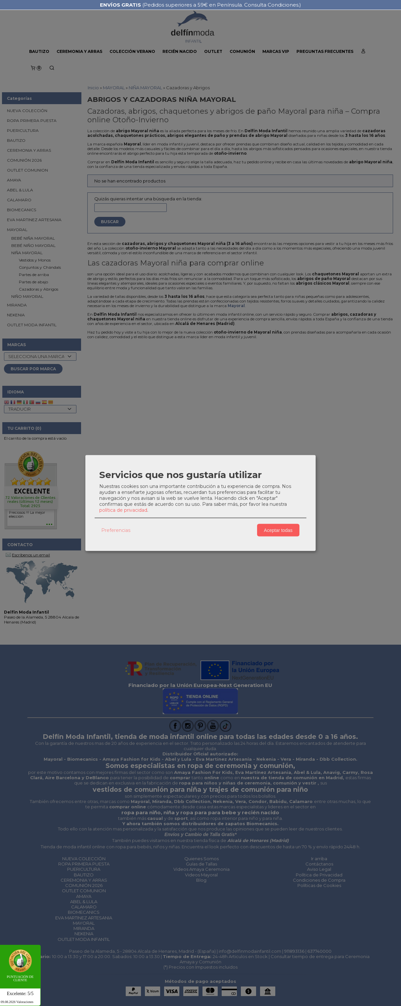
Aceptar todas (278, 530)
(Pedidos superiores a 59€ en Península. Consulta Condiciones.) (200, 5)
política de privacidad (123, 510)
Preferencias (115, 530)
